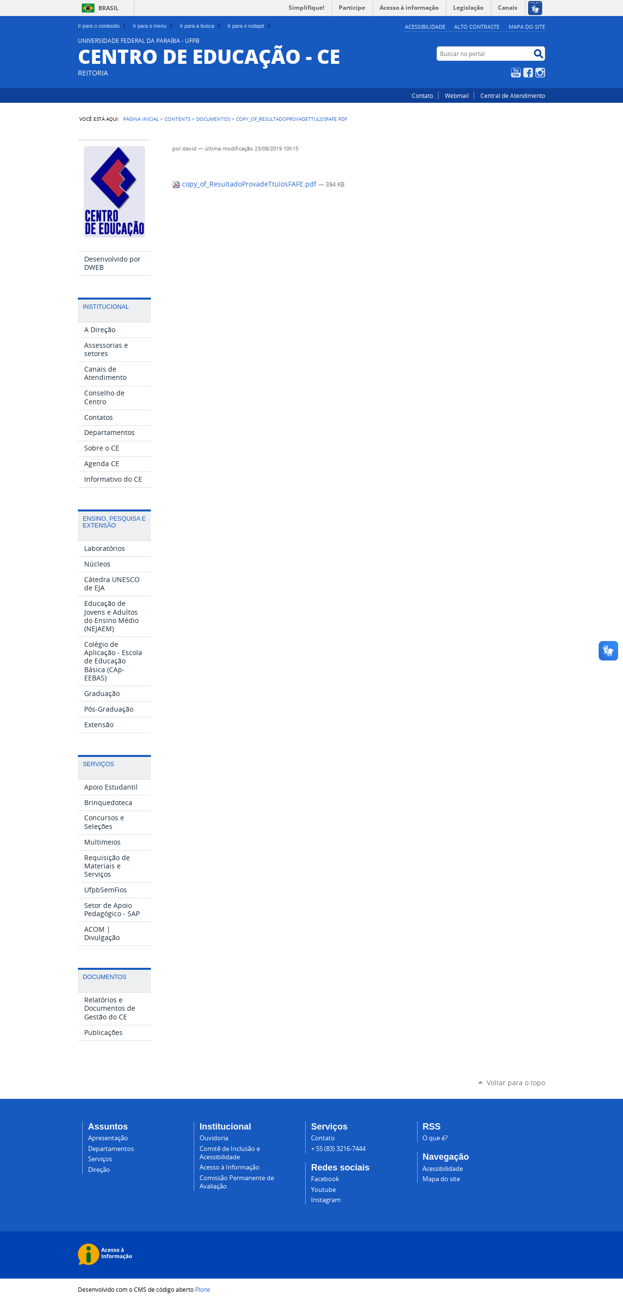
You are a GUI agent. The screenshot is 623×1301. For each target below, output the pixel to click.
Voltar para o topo (516, 1082)
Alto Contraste (476, 26)
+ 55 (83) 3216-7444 (338, 1149)
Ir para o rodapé (250, 26)
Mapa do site (527, 26)
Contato (422, 95)
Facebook (528, 72)
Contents (177, 118)
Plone (202, 1289)
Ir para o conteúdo (103, 26)
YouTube (516, 72)
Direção (99, 1170)
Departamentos (111, 1149)
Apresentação (108, 1138)
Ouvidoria (214, 1138)
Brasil (108, 8)
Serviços (100, 1159)
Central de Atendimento (512, 95)
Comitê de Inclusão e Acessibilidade (230, 1153)
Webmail (457, 95)
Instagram (540, 72)
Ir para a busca (201, 26)
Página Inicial (141, 118)
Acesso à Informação (229, 1167)
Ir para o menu (153, 26)
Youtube (323, 1190)
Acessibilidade (425, 26)
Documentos (213, 118)
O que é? (435, 1138)
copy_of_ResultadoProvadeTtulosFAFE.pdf (245, 184)
